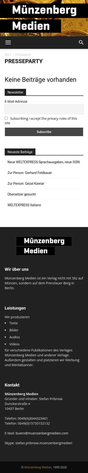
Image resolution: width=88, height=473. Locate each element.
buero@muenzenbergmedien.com (42, 433)
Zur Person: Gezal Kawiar (26, 183)
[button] (7, 42)
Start (8, 55)
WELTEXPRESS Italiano (24, 205)
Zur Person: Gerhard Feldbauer (30, 173)
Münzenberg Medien (38, 467)
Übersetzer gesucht (22, 194)
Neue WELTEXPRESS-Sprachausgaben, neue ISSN (44, 162)
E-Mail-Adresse (16, 101)
